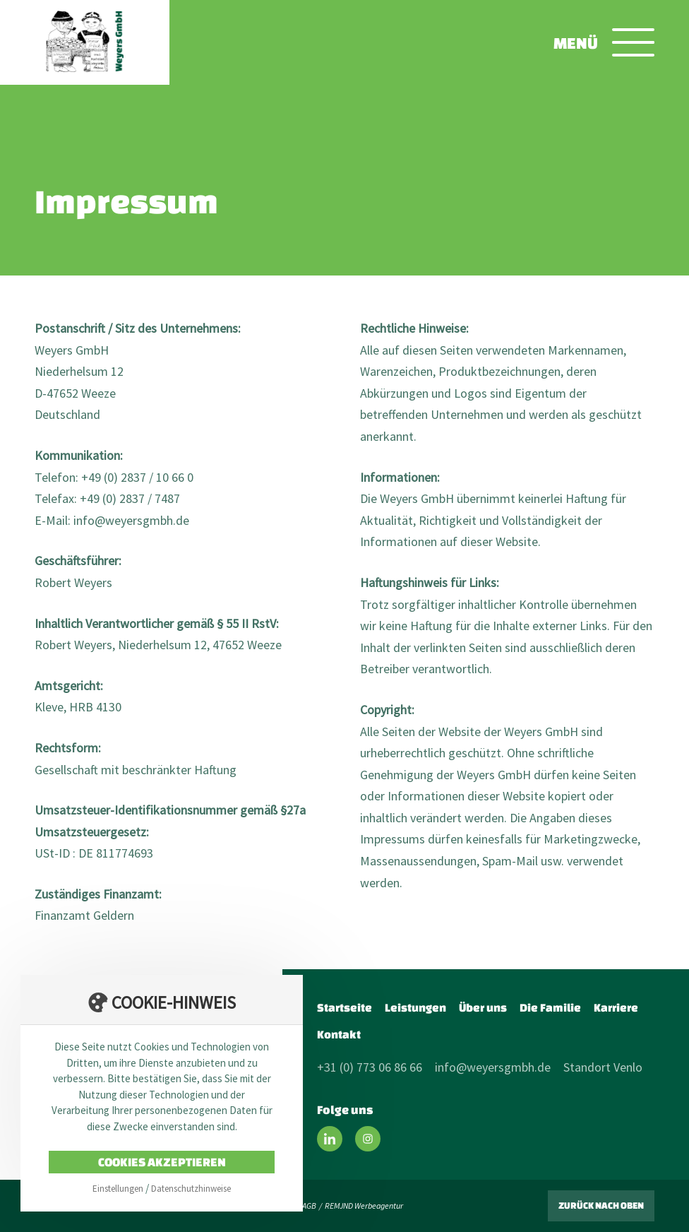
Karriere (616, 1007)
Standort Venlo (602, 1067)
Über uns (483, 1007)
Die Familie (550, 1007)
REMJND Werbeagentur (364, 1205)
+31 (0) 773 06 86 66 (369, 1067)
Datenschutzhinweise (191, 1189)
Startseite (344, 1007)
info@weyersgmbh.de (493, 1067)
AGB (309, 1205)
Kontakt (339, 1034)
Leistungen (415, 1007)
